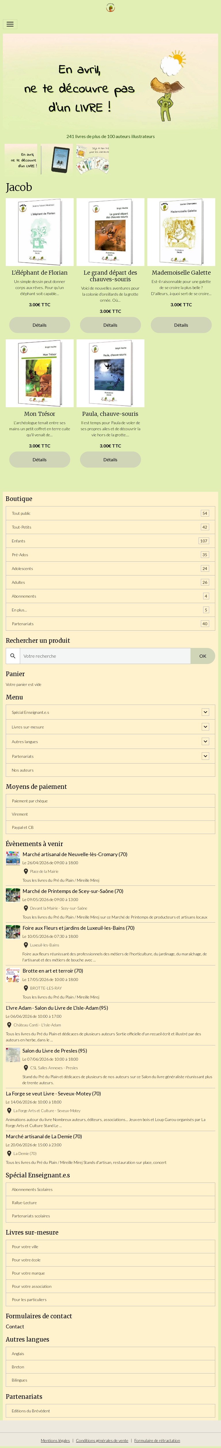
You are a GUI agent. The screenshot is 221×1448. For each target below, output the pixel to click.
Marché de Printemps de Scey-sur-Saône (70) (72, 891)
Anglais (18, 1353)
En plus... (110, 610)
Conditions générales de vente (102, 1440)
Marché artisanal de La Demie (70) (44, 1136)
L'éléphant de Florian (40, 272)
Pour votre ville (25, 1246)
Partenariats (110, 623)
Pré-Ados (110, 554)
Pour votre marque (28, 1273)
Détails (40, 325)
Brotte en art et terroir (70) (52, 971)
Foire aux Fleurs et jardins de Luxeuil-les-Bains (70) (78, 928)
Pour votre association (32, 1286)
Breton (18, 1366)
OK (202, 656)
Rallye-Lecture (24, 1202)
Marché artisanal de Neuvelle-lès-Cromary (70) (74, 854)
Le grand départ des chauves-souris (110, 276)
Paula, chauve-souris (110, 413)
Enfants (110, 540)
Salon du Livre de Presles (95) (54, 1051)
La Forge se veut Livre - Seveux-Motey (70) (53, 1094)
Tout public (110, 513)
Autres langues (25, 741)
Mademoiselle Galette (181, 272)
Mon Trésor (39, 413)
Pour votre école (26, 1259)
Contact (15, 1326)
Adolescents (110, 568)
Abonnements (110, 596)
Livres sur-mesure (28, 726)
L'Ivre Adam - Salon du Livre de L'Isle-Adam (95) (57, 1008)
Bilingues (19, 1380)
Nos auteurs (23, 770)
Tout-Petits (110, 527)
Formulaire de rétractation (157, 1440)
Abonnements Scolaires (32, 1189)
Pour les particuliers (29, 1299)
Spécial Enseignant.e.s (30, 712)
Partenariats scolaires (31, 1215)
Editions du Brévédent (31, 1410)
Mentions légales (55, 1440)
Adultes (110, 582)
